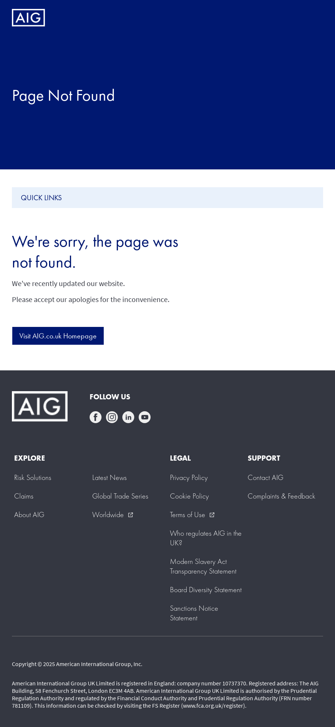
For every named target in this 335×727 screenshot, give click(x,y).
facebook (96, 417)
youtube (145, 417)
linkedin (128, 417)
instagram (112, 417)
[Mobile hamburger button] (313, 18)
